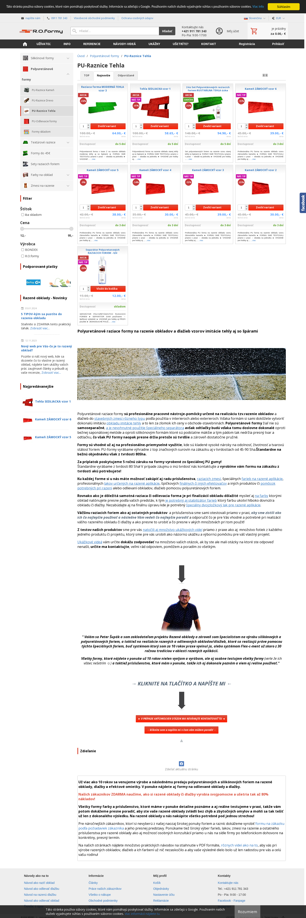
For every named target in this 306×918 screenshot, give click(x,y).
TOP (86, 75)
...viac (93, 159)
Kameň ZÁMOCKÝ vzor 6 (53, 419)
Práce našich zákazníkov (105, 888)
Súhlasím (283, 6)
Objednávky (161, 888)
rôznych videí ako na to (239, 845)
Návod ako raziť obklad (39, 882)
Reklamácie (161, 900)
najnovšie (103, 75)
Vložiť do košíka (107, 289)
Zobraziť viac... (40, 328)
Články (93, 882)
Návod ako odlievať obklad (41, 900)
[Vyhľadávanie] (114, 31)
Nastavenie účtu (163, 894)
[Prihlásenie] (227, 30)
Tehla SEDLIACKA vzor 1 (53, 401)
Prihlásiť (278, 44)
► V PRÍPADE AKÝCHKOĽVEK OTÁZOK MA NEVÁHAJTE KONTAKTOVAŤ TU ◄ (181, 718)
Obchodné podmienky (103, 900)
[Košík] (268, 30)
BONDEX (29, 250)
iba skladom (31, 215)
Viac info (25, 10)
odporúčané (126, 75)
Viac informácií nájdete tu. (142, 914)
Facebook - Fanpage (231, 900)
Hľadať (167, 31)
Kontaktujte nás (228, 882)
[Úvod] (41, 30)
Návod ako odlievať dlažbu (41, 888)
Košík (157, 882)
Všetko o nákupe (100, 894)
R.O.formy (30, 256)
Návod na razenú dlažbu (40, 894)
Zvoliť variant (107, 126)
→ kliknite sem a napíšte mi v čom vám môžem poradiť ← (181, 730)
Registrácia (247, 44)
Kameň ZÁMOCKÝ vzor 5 (53, 437)
